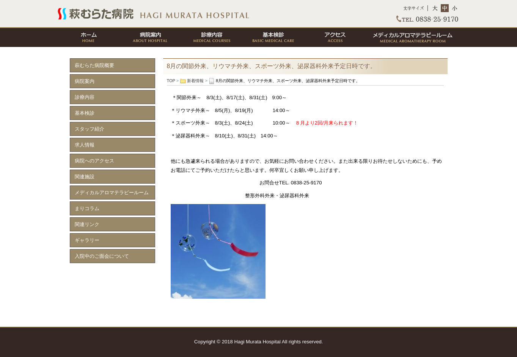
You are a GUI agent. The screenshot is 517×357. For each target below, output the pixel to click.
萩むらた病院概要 (94, 65)
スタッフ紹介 (89, 129)
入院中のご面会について (102, 256)
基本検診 (272, 37)
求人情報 (84, 145)
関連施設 (84, 176)
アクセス (334, 37)
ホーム (88, 37)
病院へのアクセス (94, 161)
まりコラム (87, 208)
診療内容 (211, 37)
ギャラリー (87, 240)
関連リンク (87, 224)
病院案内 (150, 37)
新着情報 (195, 80)
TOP (259, 13)
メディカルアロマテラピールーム (412, 37)
